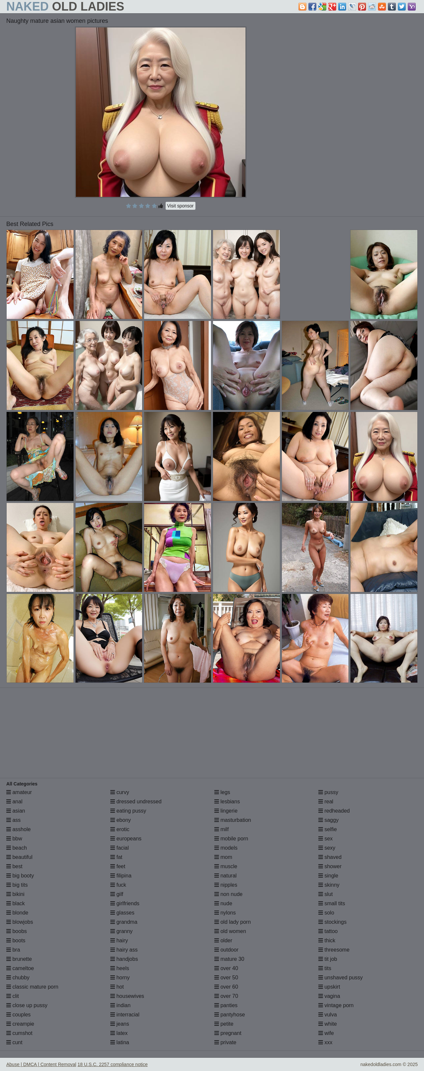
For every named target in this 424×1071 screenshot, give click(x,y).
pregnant (227, 1033)
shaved (330, 857)
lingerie (226, 811)
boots (16, 940)
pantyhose (229, 1014)
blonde (17, 912)
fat (116, 857)
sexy (326, 848)
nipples (225, 885)
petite (224, 1024)
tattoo (328, 931)
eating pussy (128, 811)
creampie (20, 1024)
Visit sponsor (180, 205)
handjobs (124, 959)
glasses (122, 912)
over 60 (226, 987)
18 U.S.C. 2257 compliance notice (113, 1064)
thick (326, 940)
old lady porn (232, 922)
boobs (16, 931)
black (15, 903)
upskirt (329, 987)
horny (120, 977)
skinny (329, 885)
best (14, 866)
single (328, 875)
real (325, 801)
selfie (327, 829)
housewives (127, 996)
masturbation (232, 820)
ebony (120, 820)
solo (326, 912)
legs (222, 792)
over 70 (226, 996)
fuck (118, 885)
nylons (225, 912)
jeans (119, 1024)
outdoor (226, 950)
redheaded (334, 811)
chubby (17, 977)
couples (18, 1014)
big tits (17, 885)
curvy (119, 792)
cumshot (19, 1033)
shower (330, 866)
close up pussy (26, 1005)
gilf (116, 894)
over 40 (226, 968)
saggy (328, 820)
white (327, 1024)
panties (226, 1005)
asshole (18, 829)
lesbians (227, 801)
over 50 (226, 977)
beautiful (19, 857)
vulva (327, 1014)
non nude (228, 894)
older (223, 940)
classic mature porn (32, 987)
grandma (123, 922)
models (226, 848)
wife (326, 1033)
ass (13, 820)
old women (230, 931)
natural (225, 875)
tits (324, 968)
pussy (328, 792)
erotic (120, 829)
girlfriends (124, 903)
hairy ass (123, 950)
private (225, 1042)
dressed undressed (136, 801)
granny (121, 931)
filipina (121, 875)
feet (117, 866)
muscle (225, 866)
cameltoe (20, 968)
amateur (19, 792)
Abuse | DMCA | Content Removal (41, 1064)
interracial (124, 1014)
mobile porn (231, 838)
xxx (325, 1042)
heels (119, 968)
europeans (125, 838)
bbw (14, 838)
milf (221, 829)
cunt (14, 1042)
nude (223, 903)
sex (325, 838)
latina (119, 1042)
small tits (331, 903)
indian (120, 1005)
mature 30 (229, 959)
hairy (119, 940)
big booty (20, 875)
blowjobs (19, 922)
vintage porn (336, 1005)
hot (117, 987)
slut (325, 894)
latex (119, 1033)
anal (14, 801)
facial (119, 848)
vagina (329, 996)
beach (16, 848)
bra (13, 950)
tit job (327, 959)
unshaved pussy (340, 977)
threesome (333, 950)
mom (223, 857)
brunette (19, 959)
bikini (15, 894)
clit (12, 996)
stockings (332, 922)
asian (15, 811)
